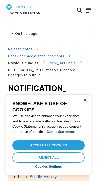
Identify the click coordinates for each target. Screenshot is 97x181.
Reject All (48, 157)
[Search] (79, 10)
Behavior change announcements (36, 56)
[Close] (85, 100)
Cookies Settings (48, 166)
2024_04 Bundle (62, 63)
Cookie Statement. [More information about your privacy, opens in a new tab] (60, 131)
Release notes (20, 49)
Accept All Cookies (48, 145)
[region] (48, 134)
